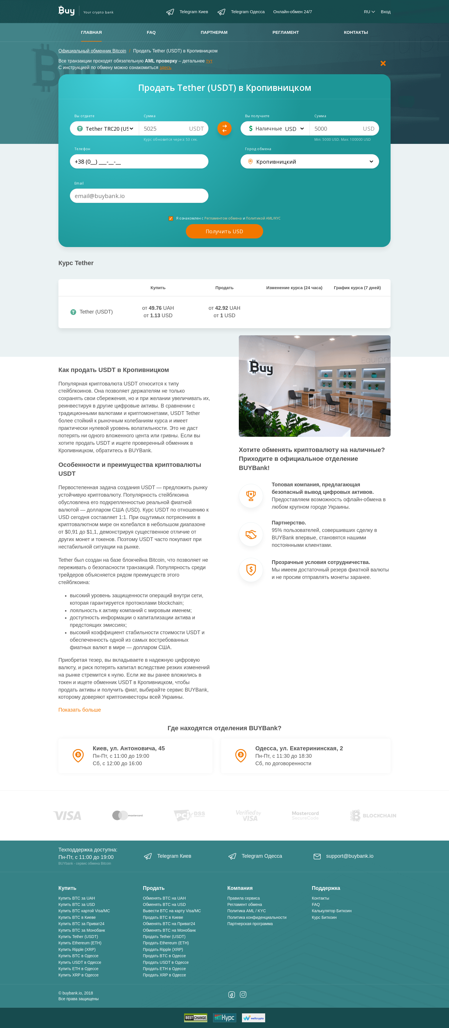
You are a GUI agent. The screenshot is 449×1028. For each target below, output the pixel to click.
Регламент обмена (244, 904)
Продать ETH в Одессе (164, 968)
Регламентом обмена (223, 218)
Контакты (356, 32)
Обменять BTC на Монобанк (169, 930)
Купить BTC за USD (76, 904)
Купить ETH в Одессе (78, 968)
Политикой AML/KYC (263, 218)
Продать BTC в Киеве (163, 917)
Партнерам (214, 32)
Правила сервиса (243, 898)
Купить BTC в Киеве (77, 917)
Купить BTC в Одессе (78, 955)
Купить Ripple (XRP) (77, 949)
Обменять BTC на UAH (164, 898)
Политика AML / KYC (246, 910)
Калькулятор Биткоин (332, 910)
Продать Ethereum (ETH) (166, 943)
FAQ (151, 32)
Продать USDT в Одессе (166, 962)
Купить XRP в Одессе (78, 975)
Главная (91, 32)
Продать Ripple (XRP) (163, 949)
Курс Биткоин (324, 917)
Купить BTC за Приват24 (81, 923)
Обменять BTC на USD (164, 904)
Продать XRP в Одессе (164, 975)
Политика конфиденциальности (257, 917)
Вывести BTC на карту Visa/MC (172, 910)
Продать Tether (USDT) (164, 936)
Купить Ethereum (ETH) (79, 943)
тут (209, 60)
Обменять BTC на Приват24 (169, 923)
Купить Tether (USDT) (78, 936)
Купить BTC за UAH (76, 898)
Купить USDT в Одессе (79, 962)
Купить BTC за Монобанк (81, 930)
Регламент (286, 32)
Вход (386, 11)
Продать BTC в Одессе (164, 955)
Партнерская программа (250, 923)
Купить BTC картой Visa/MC (84, 910)
